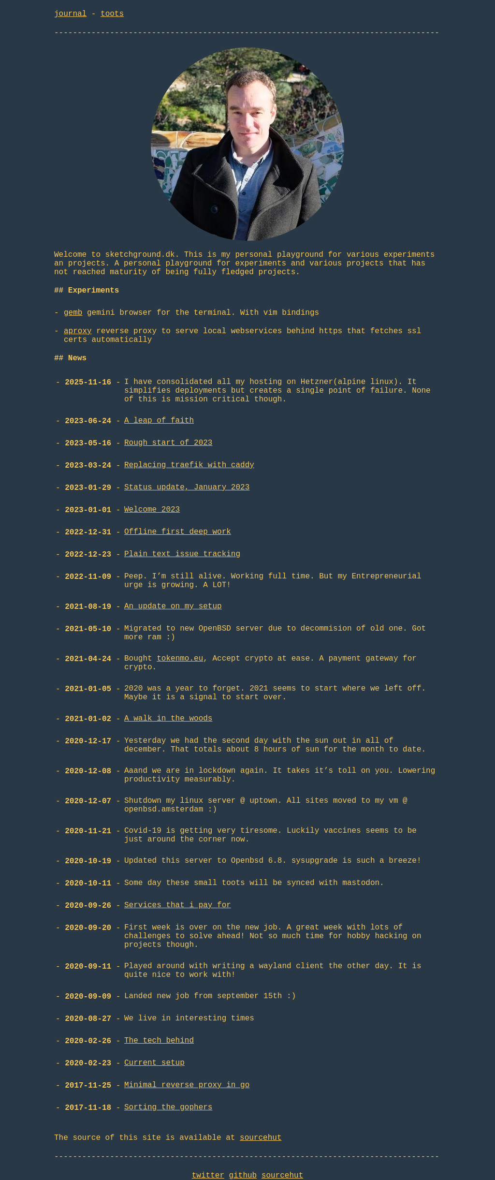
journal (70, 14)
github (243, 1175)
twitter (208, 1175)
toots (112, 14)
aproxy (78, 331)
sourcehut (260, 1138)
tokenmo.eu (180, 658)
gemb (73, 313)
